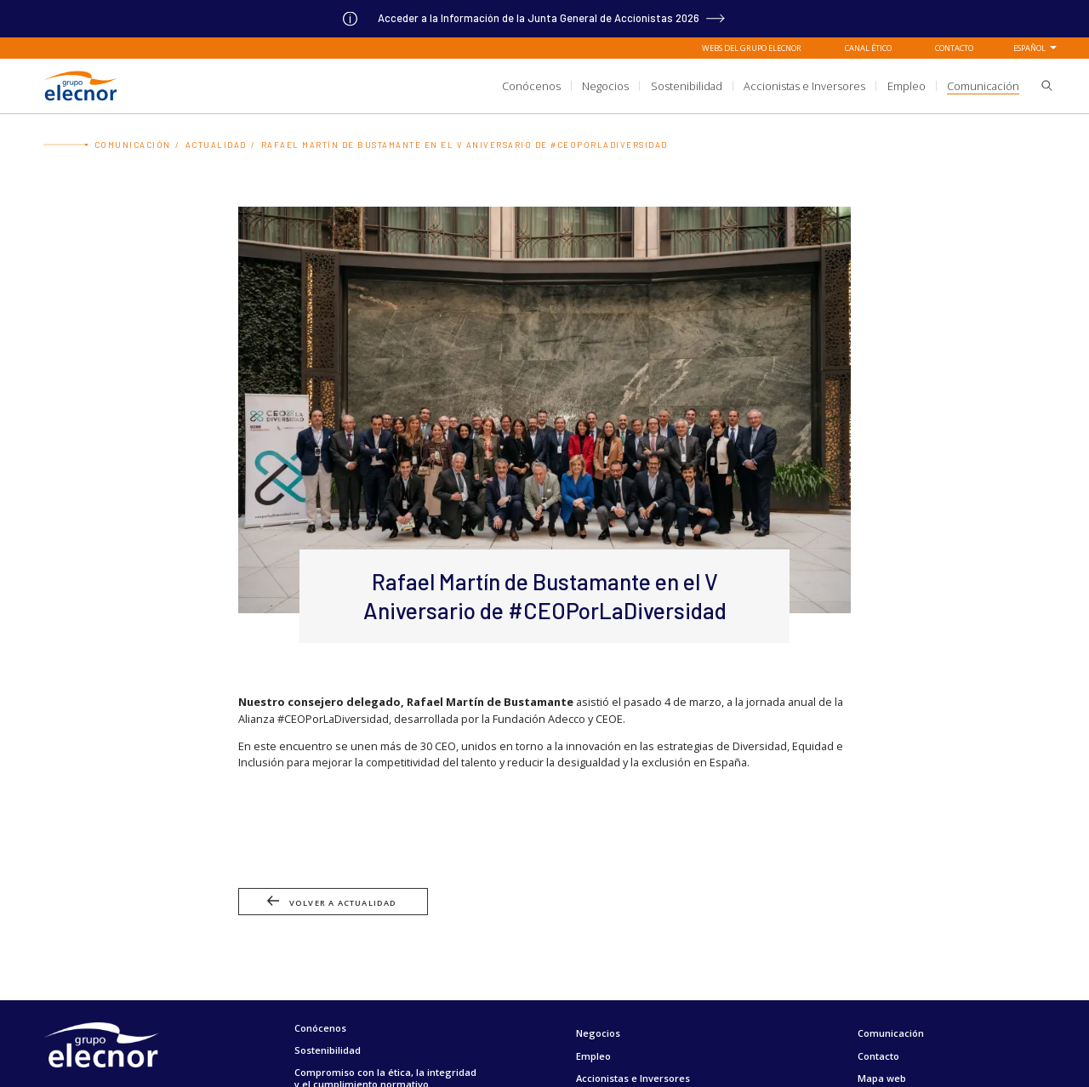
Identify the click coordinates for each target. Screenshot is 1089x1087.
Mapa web (882, 1078)
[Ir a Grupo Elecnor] (80, 101)
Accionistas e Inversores (633, 1078)
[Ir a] (544, 17)
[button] (1041, 87)
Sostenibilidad (327, 1050)
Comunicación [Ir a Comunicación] (132, 145)
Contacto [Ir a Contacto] (954, 47)
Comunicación (891, 1033)
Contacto (878, 1056)
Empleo (593, 1056)
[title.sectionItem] (531, 85)
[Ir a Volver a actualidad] (544, 908)
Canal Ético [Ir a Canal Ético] (868, 47)
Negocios (598, 1033)
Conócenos (320, 1028)
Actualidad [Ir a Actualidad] (216, 145)
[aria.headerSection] (544, 85)
